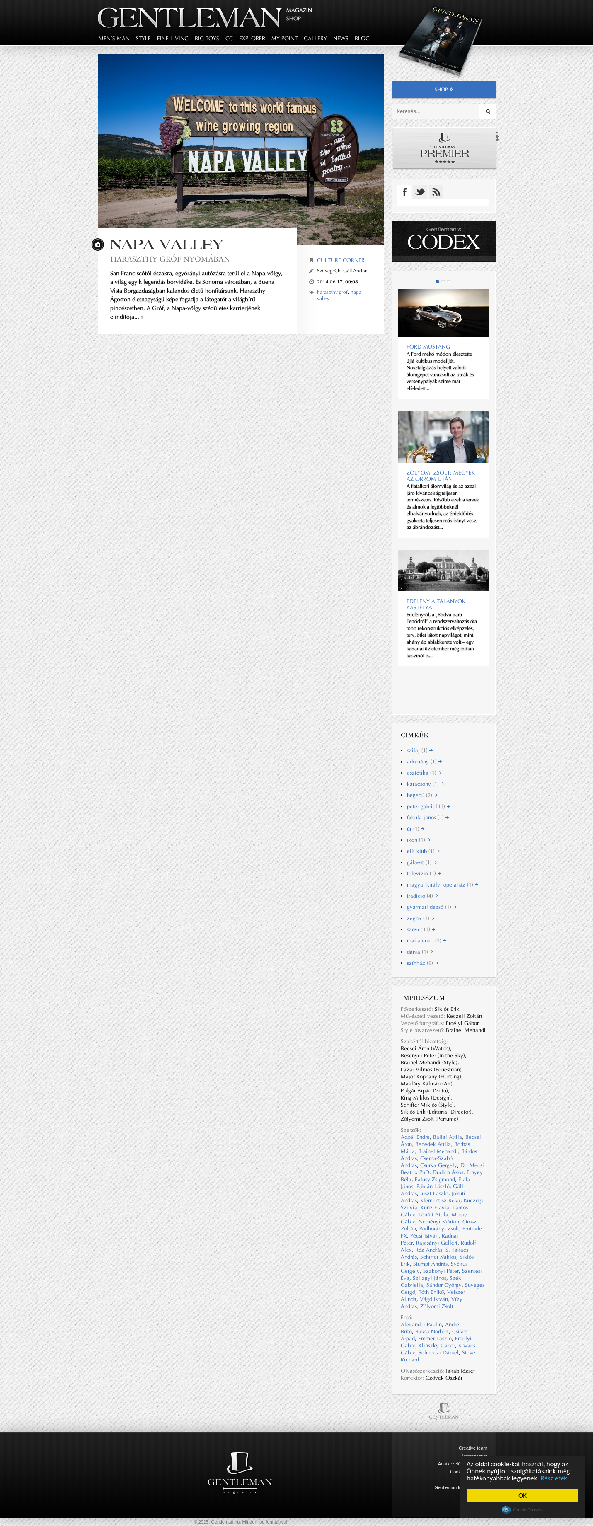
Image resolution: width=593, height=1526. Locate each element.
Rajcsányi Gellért (436, 1243)
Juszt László (434, 1193)
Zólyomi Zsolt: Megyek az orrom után (441, 476)
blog (362, 38)
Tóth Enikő (431, 1292)
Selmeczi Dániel (439, 1352)
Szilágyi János (429, 1278)
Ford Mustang (428, 347)
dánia (420, 952)
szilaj (420, 750)
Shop (293, 18)
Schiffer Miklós (438, 1257)
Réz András (428, 1250)
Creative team (473, 1448)
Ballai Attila (447, 1137)
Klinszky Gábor (437, 1345)
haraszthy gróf (332, 292)
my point (284, 38)
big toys (207, 38)
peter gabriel (428, 806)
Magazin (299, 10)
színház (422, 963)
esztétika (424, 773)
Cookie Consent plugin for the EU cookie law (522, 1509)
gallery (315, 38)
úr (415, 829)
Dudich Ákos (448, 1172)
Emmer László (435, 1338)
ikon (418, 840)
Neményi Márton (439, 1221)
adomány (424, 761)
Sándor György (444, 1285)
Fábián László (433, 1186)
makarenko (426, 940)
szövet (421, 929)
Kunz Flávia (435, 1207)
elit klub (423, 851)
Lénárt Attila (433, 1214)
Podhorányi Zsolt (439, 1229)
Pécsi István (424, 1236)
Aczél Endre (415, 1137)
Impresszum (474, 1455)
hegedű (422, 795)
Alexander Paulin (421, 1324)
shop (444, 89)
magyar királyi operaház (442, 885)
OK (522, 1495)
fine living (173, 38)
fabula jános (428, 817)
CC (229, 38)
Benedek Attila (433, 1144)
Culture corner (341, 260)
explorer (252, 38)
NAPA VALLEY (166, 244)
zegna (420, 918)
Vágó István (434, 1299)
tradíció (422, 896)
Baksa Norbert (432, 1331)
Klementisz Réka (440, 1200)
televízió (424, 873)
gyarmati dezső (431, 907)
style (143, 38)
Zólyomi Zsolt (436, 1306)
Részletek (554, 1478)
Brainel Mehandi (438, 1151)
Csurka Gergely (438, 1165)
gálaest (422, 862)
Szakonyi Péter (441, 1271)
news (341, 38)
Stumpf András (430, 1264)
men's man (114, 38)
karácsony (425, 784)
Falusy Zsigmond (435, 1179)
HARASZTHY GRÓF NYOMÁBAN (170, 259)
